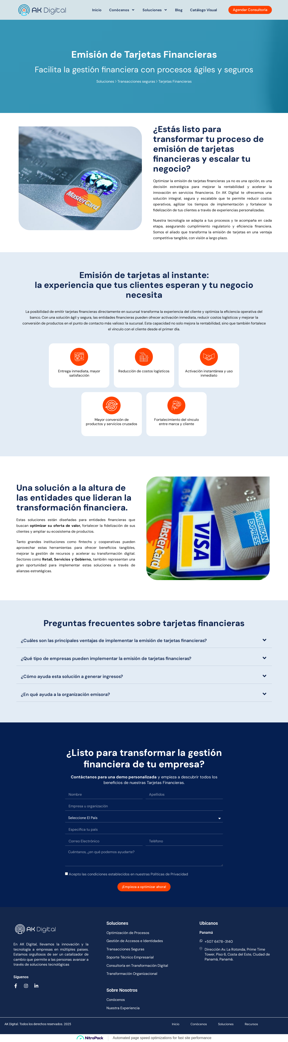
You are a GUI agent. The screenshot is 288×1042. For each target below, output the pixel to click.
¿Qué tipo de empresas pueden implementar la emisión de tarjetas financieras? (106, 658)
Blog (178, 10)
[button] (144, 640)
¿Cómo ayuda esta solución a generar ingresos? (72, 676)
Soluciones (155, 10)
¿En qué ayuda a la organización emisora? (65, 694)
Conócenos (122, 10)
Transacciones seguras (136, 81)
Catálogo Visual (203, 10)
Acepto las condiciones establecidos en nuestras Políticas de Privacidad (128, 874)
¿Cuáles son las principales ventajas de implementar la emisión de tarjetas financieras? (114, 640)
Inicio (97, 10)
